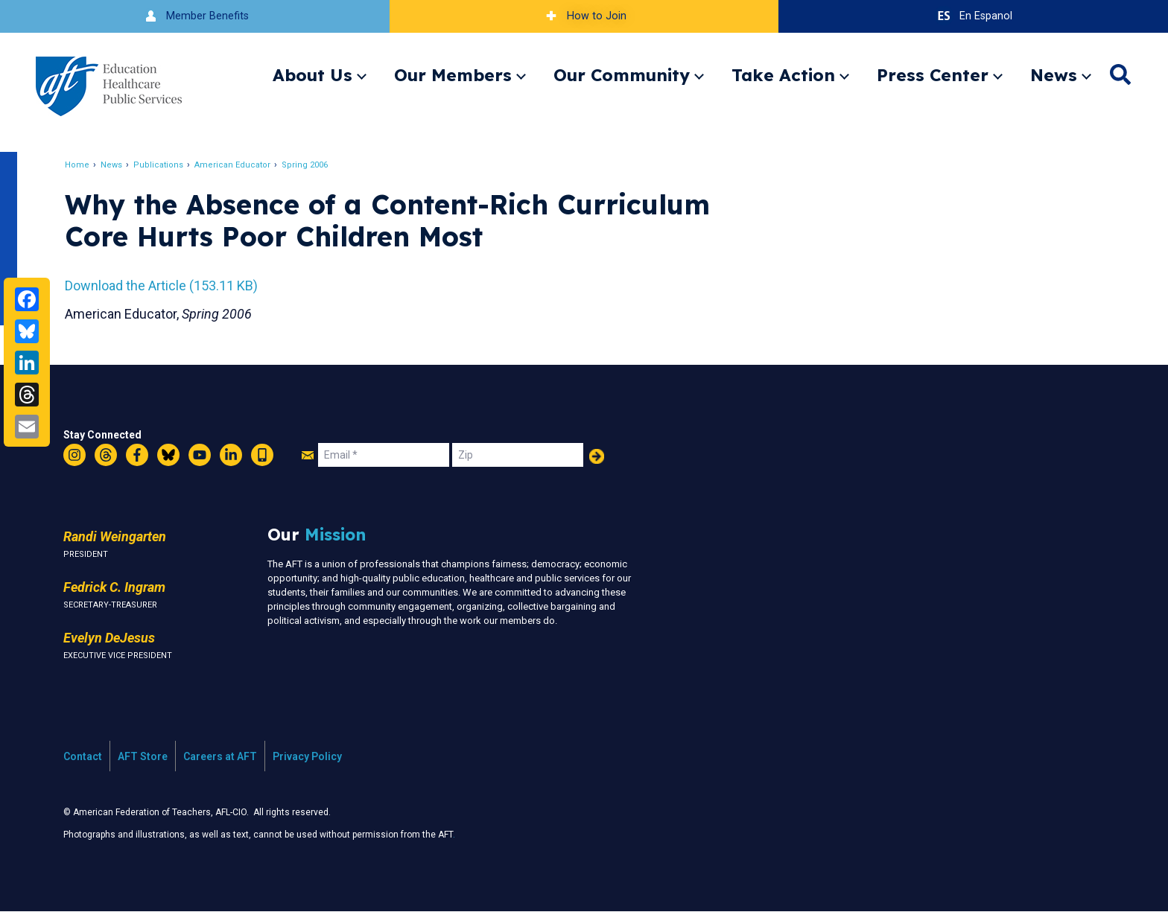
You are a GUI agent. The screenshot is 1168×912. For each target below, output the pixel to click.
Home (78, 165)
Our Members (453, 75)
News (1053, 75)
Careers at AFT (220, 756)
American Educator (233, 165)
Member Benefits (195, 16)
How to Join (584, 16)
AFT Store (143, 756)
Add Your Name (596, 456)
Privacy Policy (307, 756)
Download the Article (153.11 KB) (162, 285)
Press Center (932, 75)
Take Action (783, 75)
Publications (159, 165)
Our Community (621, 75)
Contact (82, 756)
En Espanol (973, 16)
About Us (312, 75)
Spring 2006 (305, 165)
